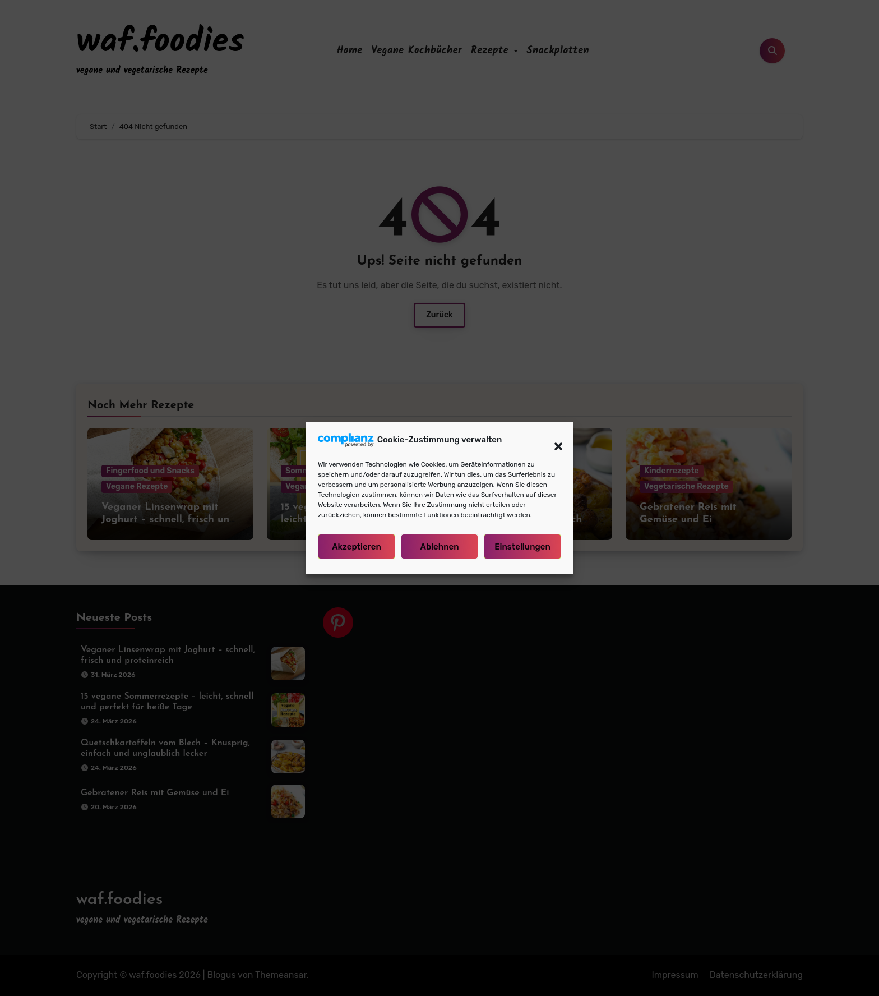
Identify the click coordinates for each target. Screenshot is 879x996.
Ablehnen (439, 551)
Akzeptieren (356, 551)
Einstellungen (522, 551)
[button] (552, 444)
